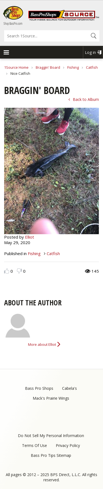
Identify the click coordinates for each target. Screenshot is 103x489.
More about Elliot (42, 344)
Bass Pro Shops (39, 388)
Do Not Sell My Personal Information (51, 435)
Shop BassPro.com (13, 23)
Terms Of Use (34, 445)
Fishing (73, 67)
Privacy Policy (68, 445)
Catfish (92, 67)
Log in (90, 52)
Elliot (29, 237)
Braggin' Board (48, 67)
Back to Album (86, 99)
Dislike (19, 270)
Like (6, 270)
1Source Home (16, 67)
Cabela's (69, 388)
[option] (51, 171)
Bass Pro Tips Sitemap (51, 455)
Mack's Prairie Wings (51, 398)
